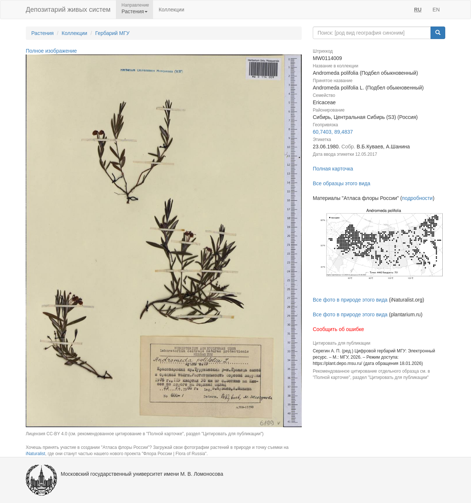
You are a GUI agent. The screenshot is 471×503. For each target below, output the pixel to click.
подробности (417, 198)
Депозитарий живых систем (68, 9)
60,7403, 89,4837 (333, 132)
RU (417, 10)
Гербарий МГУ (112, 33)
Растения (42, 33)
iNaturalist (35, 453)
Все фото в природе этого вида (350, 300)
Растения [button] (134, 11)
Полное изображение (51, 51)
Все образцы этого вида (341, 183)
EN (436, 10)
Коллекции (171, 10)
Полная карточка (333, 169)
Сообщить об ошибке (338, 329)
